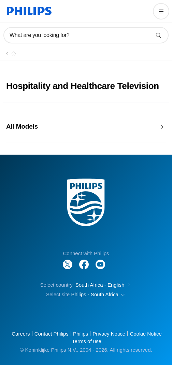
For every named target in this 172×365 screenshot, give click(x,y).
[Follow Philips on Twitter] (67, 261)
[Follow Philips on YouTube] (100, 261)
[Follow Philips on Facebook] (83, 261)
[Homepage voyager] (9, 53)
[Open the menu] (161, 11)
